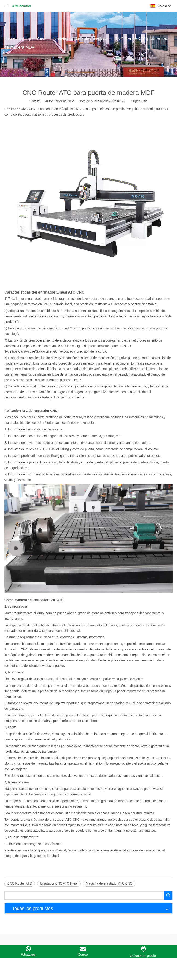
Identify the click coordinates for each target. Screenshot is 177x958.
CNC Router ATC (19, 883)
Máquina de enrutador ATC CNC (109, 883)
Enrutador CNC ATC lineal (58, 883)
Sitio (144, 101)
